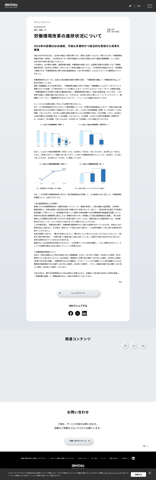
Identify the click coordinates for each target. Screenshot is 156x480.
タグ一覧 (94, 458)
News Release (42, 22)
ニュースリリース (78, 293)
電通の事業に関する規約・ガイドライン (33, 458)
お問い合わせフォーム (78, 440)
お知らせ (125, 458)
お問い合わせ (113, 458)
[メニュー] (149, 6)
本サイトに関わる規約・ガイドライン (62, 458)
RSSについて (83, 458)
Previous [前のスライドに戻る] (134, 345)
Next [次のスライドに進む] (142, 345)
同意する (138, 474)
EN (138, 5)
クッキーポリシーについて (111, 473)
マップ (103, 458)
